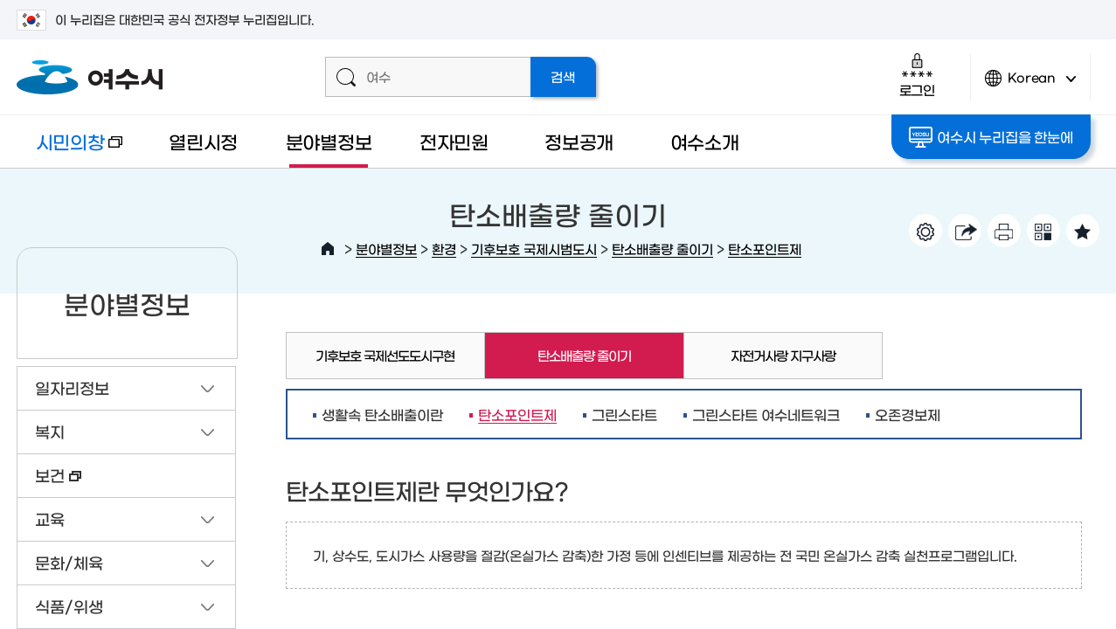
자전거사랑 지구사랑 (783, 355)
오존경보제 (907, 414)
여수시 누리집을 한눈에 (990, 137)
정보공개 (578, 141)
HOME (328, 249)
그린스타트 (624, 414)
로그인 (917, 74)
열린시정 (203, 141)
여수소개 (704, 141)
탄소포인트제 (764, 248)
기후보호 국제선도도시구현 (384, 355)
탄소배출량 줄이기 (662, 248)
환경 (444, 248)
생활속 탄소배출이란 (382, 414)
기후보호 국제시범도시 (534, 248)
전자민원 (454, 141)
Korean (1030, 85)
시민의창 (69, 150)
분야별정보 (329, 141)
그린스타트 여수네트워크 (766, 414)
